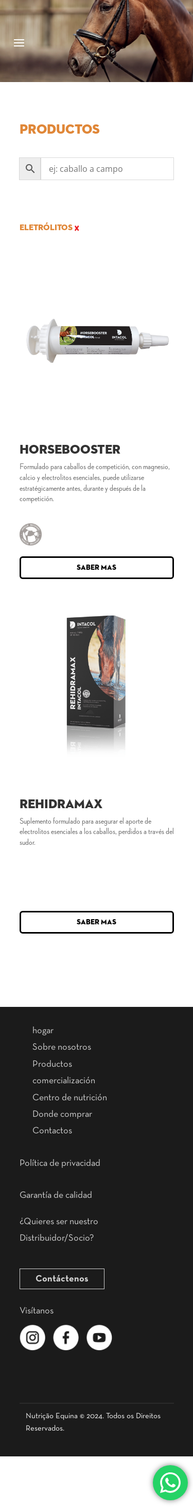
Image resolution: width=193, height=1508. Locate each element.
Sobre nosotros (61, 1047)
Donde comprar (62, 1114)
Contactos (52, 1130)
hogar (43, 1030)
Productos (52, 1064)
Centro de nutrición (69, 1097)
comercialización (63, 1080)
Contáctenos (62, 1279)
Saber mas (96, 567)
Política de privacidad (60, 1163)
